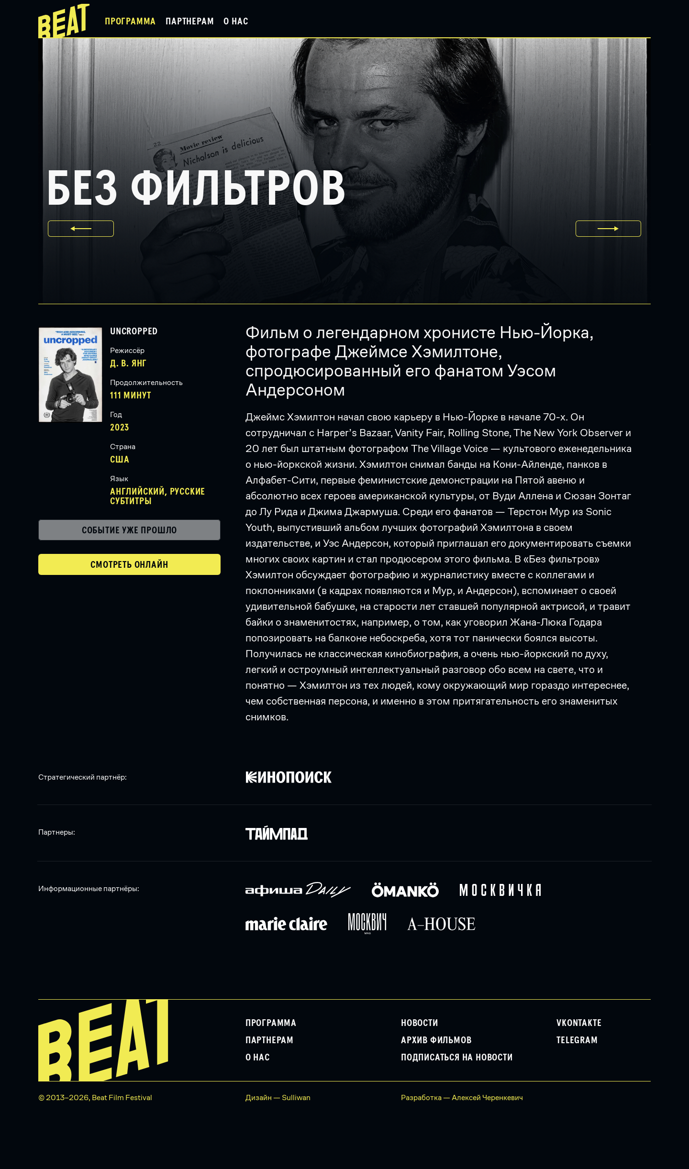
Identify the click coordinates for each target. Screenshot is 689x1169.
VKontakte (578, 1023)
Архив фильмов (436, 1040)
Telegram (577, 1040)
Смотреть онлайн (129, 565)
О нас (235, 21)
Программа (130, 21)
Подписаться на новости (457, 1057)
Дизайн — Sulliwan (278, 1097)
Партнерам (190, 21)
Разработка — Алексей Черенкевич (462, 1097)
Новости (419, 1023)
